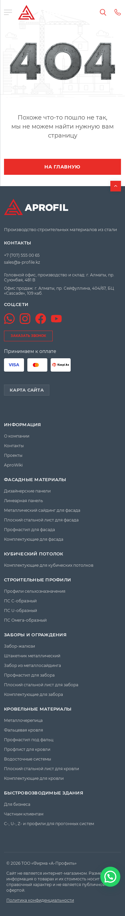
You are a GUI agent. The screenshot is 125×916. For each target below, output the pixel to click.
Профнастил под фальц (28, 739)
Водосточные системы (27, 759)
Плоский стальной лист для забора (41, 684)
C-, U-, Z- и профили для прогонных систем (49, 823)
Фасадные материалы (35, 479)
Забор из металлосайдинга (32, 665)
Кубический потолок (33, 554)
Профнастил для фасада (29, 529)
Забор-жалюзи (19, 646)
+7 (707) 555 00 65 (22, 255)
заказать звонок (28, 336)
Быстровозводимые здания (43, 793)
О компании (16, 436)
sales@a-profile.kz (22, 262)
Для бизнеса (17, 804)
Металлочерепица (23, 720)
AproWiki (13, 464)
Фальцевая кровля (23, 730)
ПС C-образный (20, 600)
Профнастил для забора (29, 675)
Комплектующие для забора (33, 694)
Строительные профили (37, 580)
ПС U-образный (20, 610)
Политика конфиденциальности (40, 900)
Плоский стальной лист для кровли (41, 768)
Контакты (17, 243)
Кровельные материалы (37, 709)
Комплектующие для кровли (34, 778)
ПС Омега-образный (25, 620)
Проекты (13, 455)
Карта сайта (27, 390)
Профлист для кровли (27, 749)
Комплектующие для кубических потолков (48, 565)
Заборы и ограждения (35, 635)
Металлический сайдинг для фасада (42, 510)
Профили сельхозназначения (34, 591)
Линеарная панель (23, 500)
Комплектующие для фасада (33, 539)
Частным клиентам (23, 813)
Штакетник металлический (32, 655)
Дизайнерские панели (27, 490)
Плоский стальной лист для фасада (41, 519)
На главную (62, 167)
